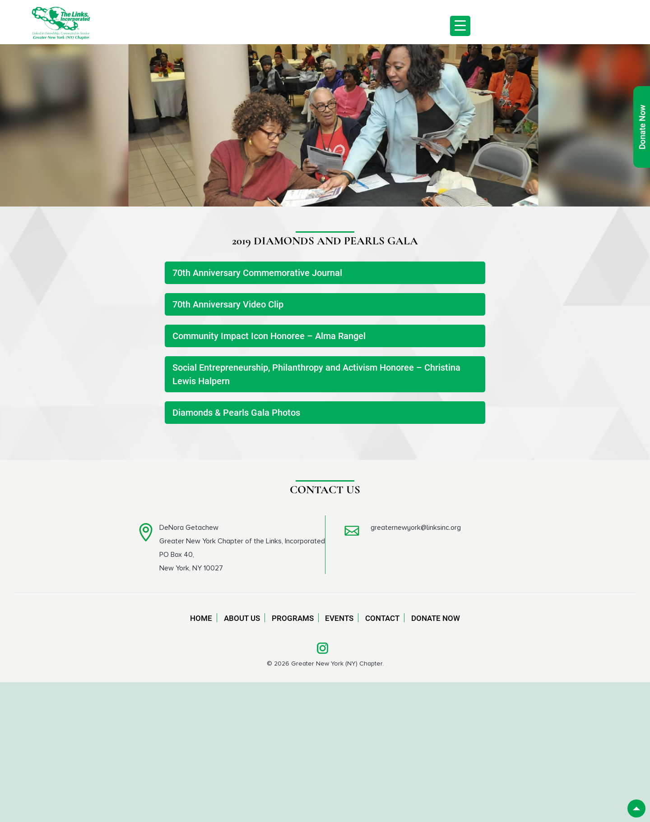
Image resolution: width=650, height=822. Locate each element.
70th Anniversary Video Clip (227, 304)
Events (339, 618)
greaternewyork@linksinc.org (416, 527)
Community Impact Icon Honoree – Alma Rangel (269, 336)
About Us (242, 618)
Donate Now (435, 618)
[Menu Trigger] (460, 26)
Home (201, 618)
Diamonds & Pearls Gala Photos (236, 412)
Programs (293, 618)
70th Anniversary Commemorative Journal (257, 272)
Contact (382, 618)
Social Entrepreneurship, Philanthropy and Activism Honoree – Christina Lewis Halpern (316, 374)
